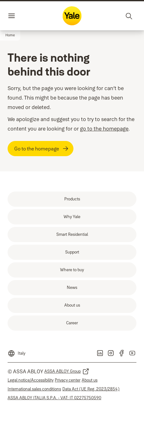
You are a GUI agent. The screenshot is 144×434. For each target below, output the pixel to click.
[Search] (129, 16)
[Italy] (16, 351)
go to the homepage (104, 128)
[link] (72, 199)
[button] (10, 35)
